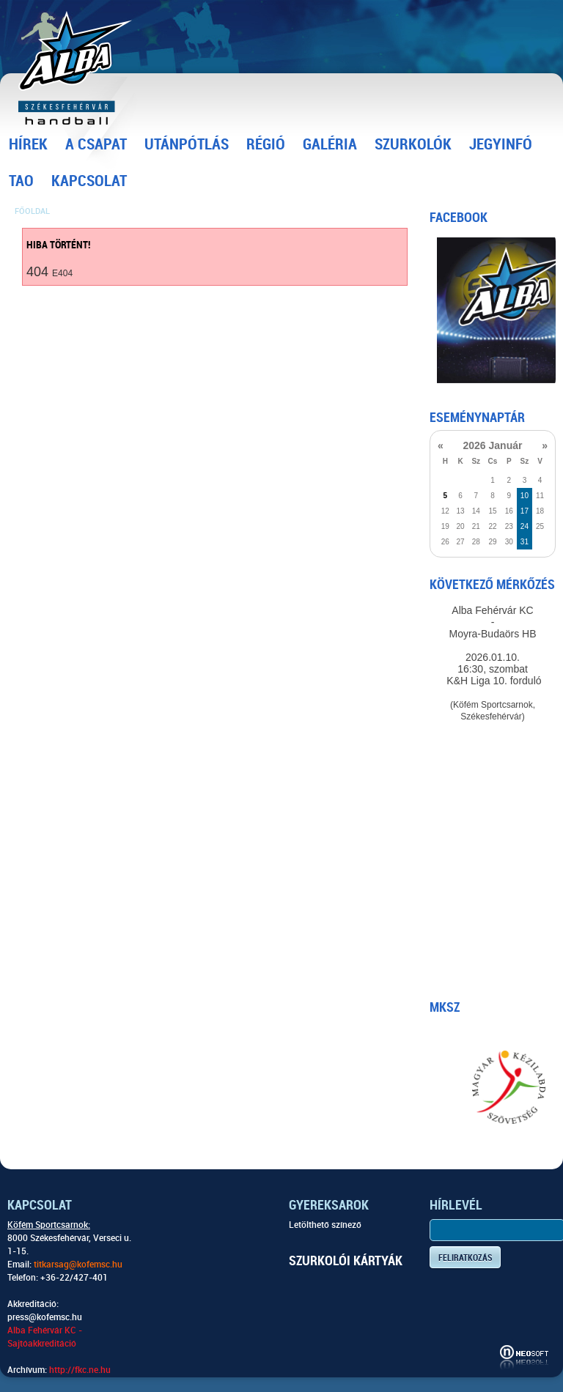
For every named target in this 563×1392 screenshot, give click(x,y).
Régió (265, 144)
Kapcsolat (89, 181)
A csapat (96, 144)
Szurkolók (413, 144)
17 (524, 511)
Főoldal (32, 211)
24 (524, 526)
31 (524, 542)
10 (524, 496)
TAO (21, 181)
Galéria (330, 144)
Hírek (28, 144)
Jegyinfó (500, 144)
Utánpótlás (186, 144)
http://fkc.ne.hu (80, 1370)
